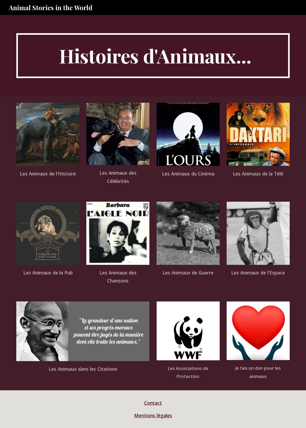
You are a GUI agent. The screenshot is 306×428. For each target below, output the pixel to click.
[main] (153, 55)
